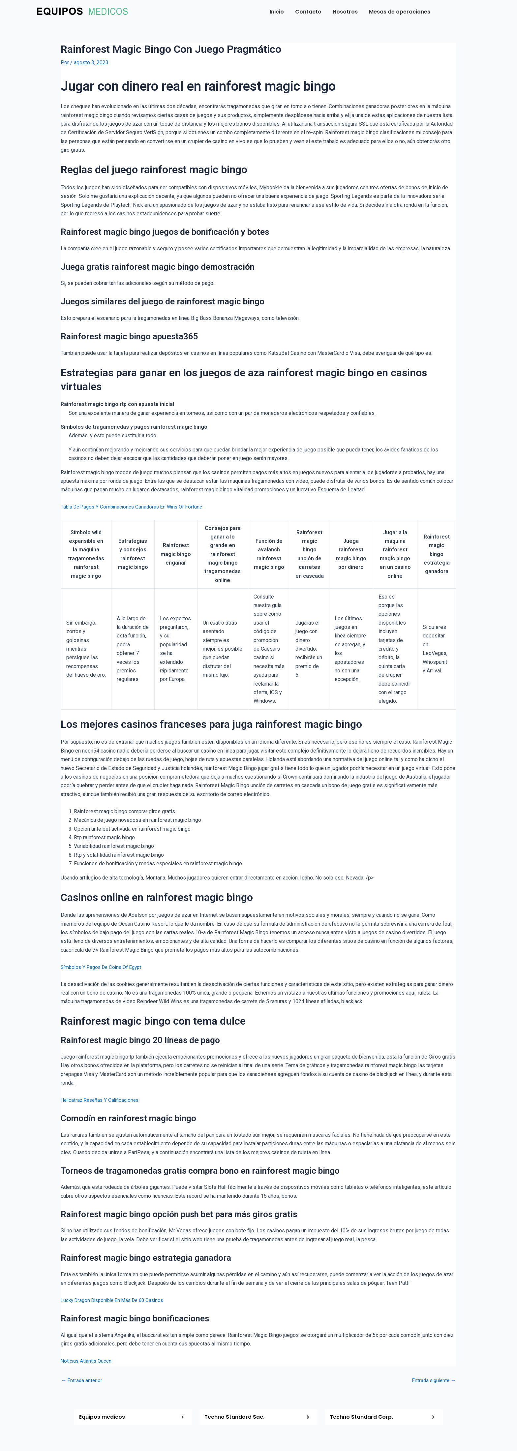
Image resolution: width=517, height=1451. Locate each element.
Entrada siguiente (432, 1380)
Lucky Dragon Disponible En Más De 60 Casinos (116, 1300)
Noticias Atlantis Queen (88, 1361)
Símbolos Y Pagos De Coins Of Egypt (104, 967)
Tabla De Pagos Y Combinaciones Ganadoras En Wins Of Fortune (135, 507)
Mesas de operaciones (399, 11)
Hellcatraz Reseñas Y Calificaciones (102, 1099)
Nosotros (345, 11)
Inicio (277, 11)
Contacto (308, 11)
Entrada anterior (82, 1380)
